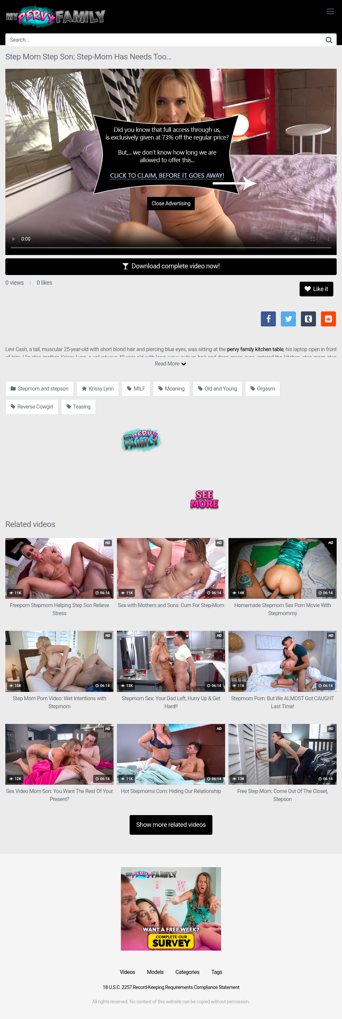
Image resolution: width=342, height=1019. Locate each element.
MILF (136, 389)
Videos (127, 972)
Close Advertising (171, 203)
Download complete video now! (170, 266)
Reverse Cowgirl (32, 407)
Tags (216, 972)
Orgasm (262, 389)
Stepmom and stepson (39, 389)
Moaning (171, 389)
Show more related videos (171, 824)
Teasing (78, 407)
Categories (187, 972)
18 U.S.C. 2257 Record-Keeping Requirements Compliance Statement (171, 987)
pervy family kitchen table (255, 349)
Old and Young (217, 389)
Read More (170, 363)
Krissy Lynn (98, 389)
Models (155, 972)
